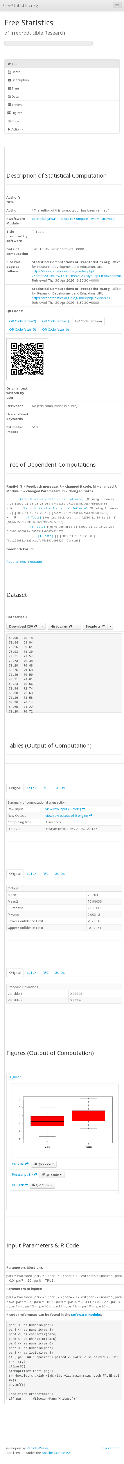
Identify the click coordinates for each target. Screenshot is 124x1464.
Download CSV (23, 626)
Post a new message (24, 562)
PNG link (20, 1164)
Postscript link (24, 1174)
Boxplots (95, 626)
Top (12, 63)
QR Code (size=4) (88, 321)
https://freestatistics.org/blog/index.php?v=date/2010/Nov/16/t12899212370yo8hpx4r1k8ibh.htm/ (76, 273)
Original (15, 788)
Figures (15, 113)
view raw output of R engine (68, 815)
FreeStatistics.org (20, 6)
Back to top (111, 1448)
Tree (13, 88)
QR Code (44, 1164)
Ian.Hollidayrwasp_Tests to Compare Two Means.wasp (73, 218)
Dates (15, 72)
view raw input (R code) (65, 809)
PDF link (20, 1185)
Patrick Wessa (37, 1448)
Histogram (61, 626)
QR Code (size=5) (22, 329)
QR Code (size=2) (22, 321)
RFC (46, 788)
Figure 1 (16, 1077)
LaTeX (31, 788)
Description (18, 80)
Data (13, 96)
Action (15, 129)
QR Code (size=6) (55, 329)
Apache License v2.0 (57, 1452)
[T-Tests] (33, 517)
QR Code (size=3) (55, 321)
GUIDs (60, 788)
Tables (14, 104)
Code (13, 121)
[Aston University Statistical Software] (51, 499)
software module (85, 1314)
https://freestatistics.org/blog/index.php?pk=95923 (71, 298)
